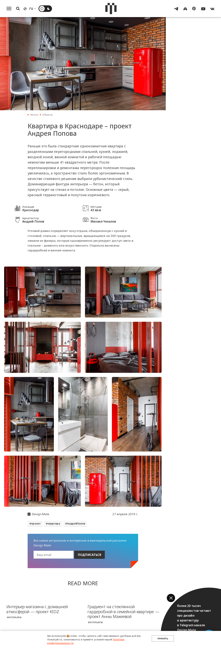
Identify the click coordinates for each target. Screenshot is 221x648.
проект (36, 523)
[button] (171, 598)
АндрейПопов (76, 523)
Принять (162, 639)
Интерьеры (14, 616)
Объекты (47, 114)
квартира (54, 523)
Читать (34, 114)
